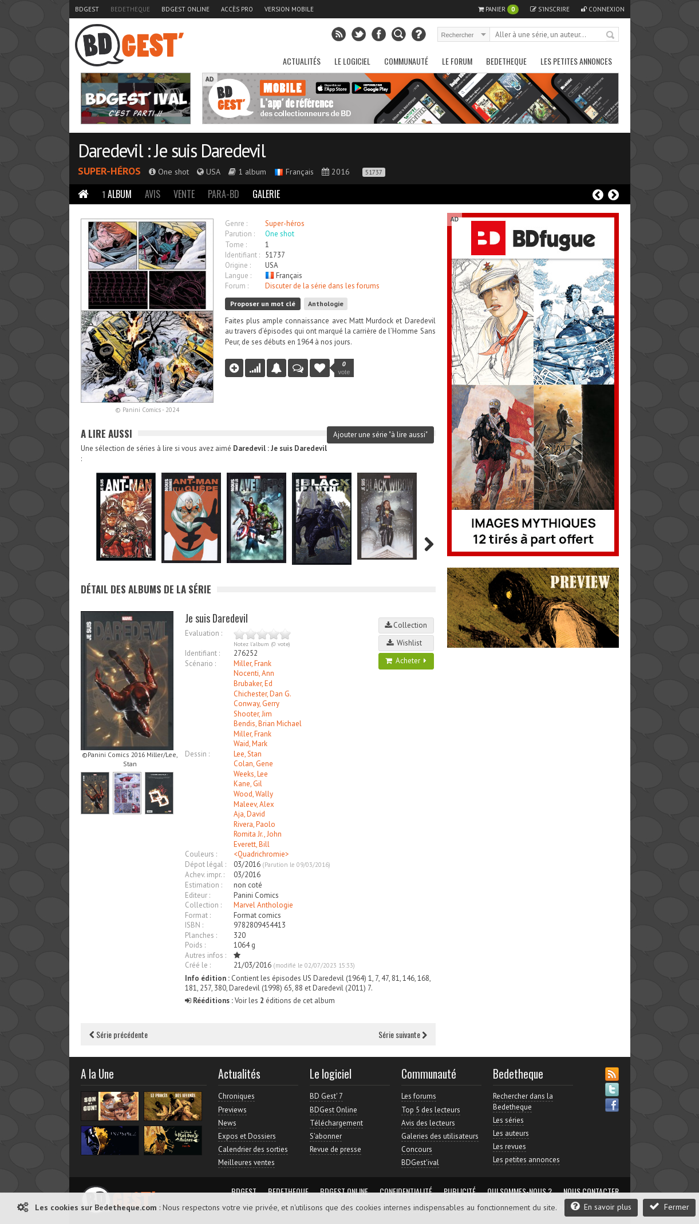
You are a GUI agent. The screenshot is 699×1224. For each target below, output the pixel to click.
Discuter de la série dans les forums (322, 286)
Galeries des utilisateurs (440, 1136)
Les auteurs (511, 1133)
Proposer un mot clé (262, 303)
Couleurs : (201, 854)
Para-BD (223, 194)
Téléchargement (336, 1123)
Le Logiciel (352, 61)
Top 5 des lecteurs (430, 1110)
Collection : (203, 905)
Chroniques (236, 1096)
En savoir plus (601, 1206)
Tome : (236, 244)
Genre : (236, 223)
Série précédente (118, 1034)
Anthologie (325, 303)
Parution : (240, 234)
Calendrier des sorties (253, 1149)
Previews (232, 1110)
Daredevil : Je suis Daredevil (171, 150)
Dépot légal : (205, 864)
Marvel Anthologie (263, 905)
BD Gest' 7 (326, 1096)
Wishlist (405, 643)
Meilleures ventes (246, 1162)
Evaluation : (203, 633)
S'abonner (326, 1136)
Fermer (669, 1206)
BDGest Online (185, 9)
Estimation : (203, 885)
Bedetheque (130, 9)
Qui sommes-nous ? (519, 1191)
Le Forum (457, 61)
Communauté (406, 61)
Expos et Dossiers (247, 1136)
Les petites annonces (576, 61)
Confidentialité (406, 1191)
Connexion (603, 9)
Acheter (405, 661)
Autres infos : (205, 955)
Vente (184, 194)
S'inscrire (550, 9)
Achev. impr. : (204, 875)
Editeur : (197, 895)
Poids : (195, 945)
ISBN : (194, 925)
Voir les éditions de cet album (260, 1000)
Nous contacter (591, 1191)
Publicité (460, 1191)
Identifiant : (242, 255)
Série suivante (402, 1034)
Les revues (509, 1146)
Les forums (418, 1096)
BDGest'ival (420, 1162)
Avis (152, 194)
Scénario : (200, 663)
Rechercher (610, 35)
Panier (498, 9)
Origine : (238, 265)
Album (117, 194)
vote (344, 368)
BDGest (87, 9)
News (227, 1123)
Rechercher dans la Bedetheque (523, 1101)
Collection (406, 625)
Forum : (236, 286)
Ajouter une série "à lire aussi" (380, 434)
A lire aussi (106, 433)
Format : (198, 915)
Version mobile (289, 9)
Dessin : (197, 754)
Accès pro (237, 9)
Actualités (302, 61)
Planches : (201, 935)
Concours (416, 1149)
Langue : (238, 275)
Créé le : (198, 965)
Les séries (508, 1120)
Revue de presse (335, 1149)
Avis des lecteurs (428, 1123)
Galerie (266, 194)
